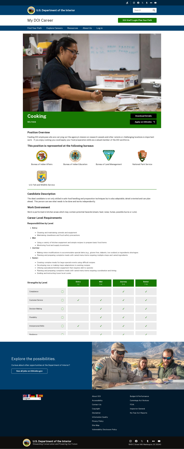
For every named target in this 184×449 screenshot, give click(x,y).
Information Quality (100, 417)
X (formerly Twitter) (142, 3)
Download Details (143, 116)
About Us (87, 28)
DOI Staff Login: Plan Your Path (137, 20)
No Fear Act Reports (138, 413)
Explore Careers (54, 28)
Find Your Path (34, 28)
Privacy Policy (97, 421)
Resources (72, 28)
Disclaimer (96, 413)
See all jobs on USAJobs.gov (29, 371)
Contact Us (96, 404)
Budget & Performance (139, 396)
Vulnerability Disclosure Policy (104, 429)
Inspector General (137, 409)
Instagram (134, 3)
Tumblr (147, 3)
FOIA (132, 404)
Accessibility (97, 400)
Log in (100, 28)
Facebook (138, 3)
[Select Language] (32, 398)
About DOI (96, 396)
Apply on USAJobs (143, 122)
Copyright (96, 409)
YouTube (155, 3)
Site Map (95, 425)
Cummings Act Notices (139, 400)
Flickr (151, 3)
